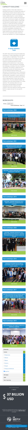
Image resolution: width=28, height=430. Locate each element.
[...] (4, 354)
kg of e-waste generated (16, 426)
